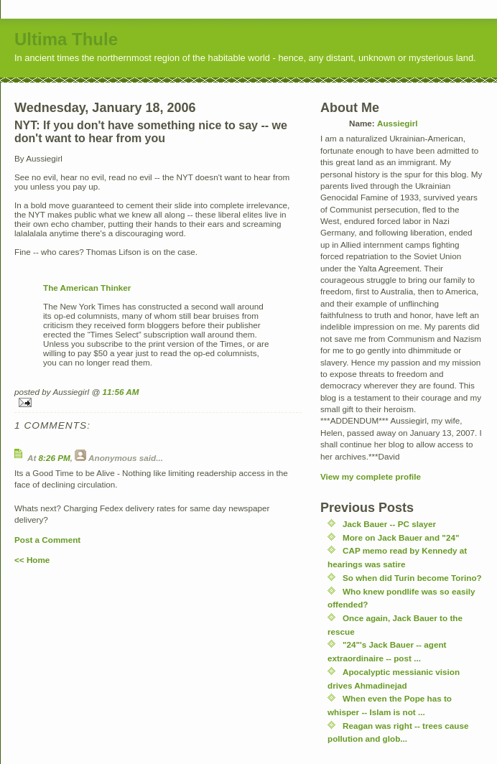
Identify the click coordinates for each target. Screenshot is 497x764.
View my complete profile (370, 476)
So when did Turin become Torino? (412, 577)
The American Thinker (87, 287)
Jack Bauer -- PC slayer (389, 523)
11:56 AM (121, 391)
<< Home (32, 559)
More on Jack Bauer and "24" (401, 537)
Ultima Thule (66, 39)
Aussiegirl (397, 123)
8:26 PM (54, 457)
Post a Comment (47, 539)
